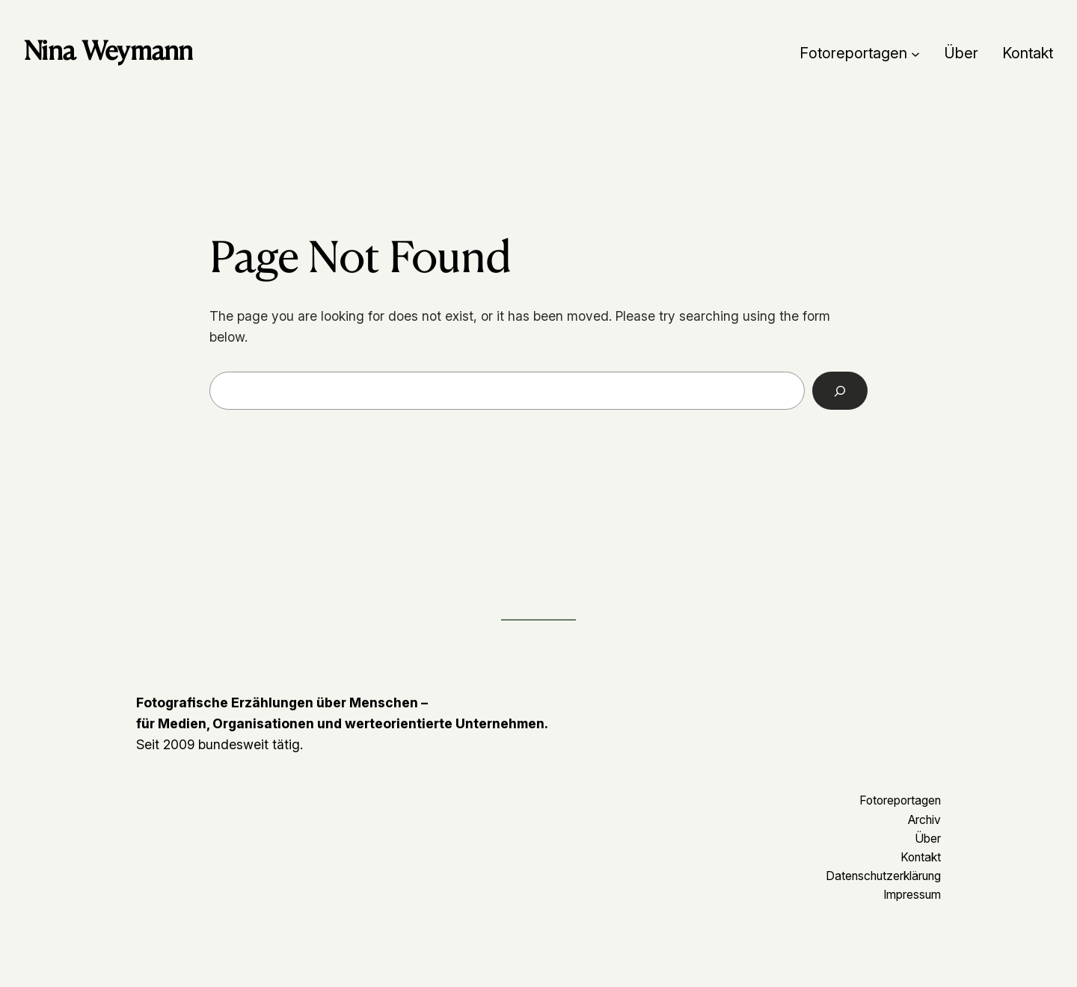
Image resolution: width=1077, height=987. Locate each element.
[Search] (840, 391)
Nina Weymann (108, 50)
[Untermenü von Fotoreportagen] (915, 53)
